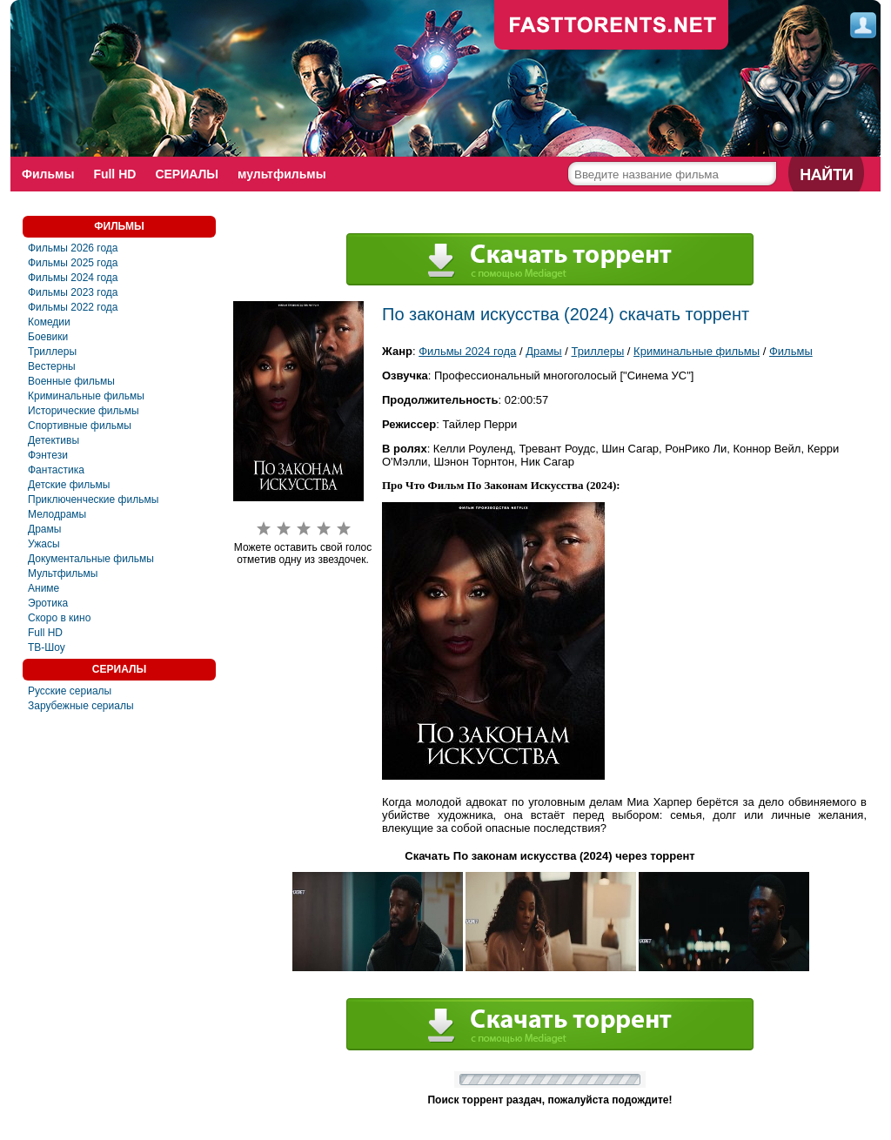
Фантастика (56, 470)
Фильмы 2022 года (73, 307)
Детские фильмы (69, 485)
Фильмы (48, 174)
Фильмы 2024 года (73, 278)
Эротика (48, 603)
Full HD (114, 174)
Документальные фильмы (91, 559)
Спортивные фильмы (79, 425)
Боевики (48, 337)
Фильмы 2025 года (73, 263)
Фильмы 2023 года (73, 292)
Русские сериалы (69, 691)
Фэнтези (48, 455)
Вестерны (52, 366)
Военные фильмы (71, 381)
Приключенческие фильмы (93, 499)
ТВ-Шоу (46, 647)
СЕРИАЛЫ (186, 174)
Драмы (44, 529)
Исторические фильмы (83, 411)
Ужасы (44, 544)
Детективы (53, 440)
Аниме (43, 588)
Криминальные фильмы (86, 396)
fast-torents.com (611, 26)
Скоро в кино (59, 618)
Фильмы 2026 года (73, 248)
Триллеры (52, 351)
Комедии (49, 322)
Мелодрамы (57, 514)
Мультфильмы (62, 573)
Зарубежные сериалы (81, 706)
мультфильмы (282, 174)
